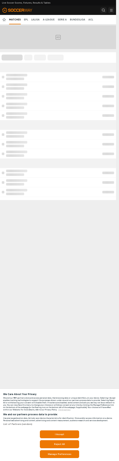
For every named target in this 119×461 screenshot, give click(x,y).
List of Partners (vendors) (17, 424)
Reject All (59, 444)
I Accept (59, 434)
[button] (103, 10)
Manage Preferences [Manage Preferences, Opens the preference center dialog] (59, 454)
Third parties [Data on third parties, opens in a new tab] (64, 410)
